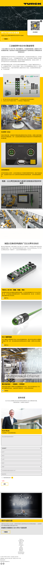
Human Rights (21, 553)
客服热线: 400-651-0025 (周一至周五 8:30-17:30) (10, 558)
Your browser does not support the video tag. (21, 18)
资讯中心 (21, 543)
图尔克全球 (2, 560)
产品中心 (21, 539)
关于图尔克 (21, 545)
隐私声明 (21, 549)
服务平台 (21, 542)
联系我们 (21, 550)
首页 (21, 546)
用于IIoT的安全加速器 (10, 33)
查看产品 (6, 298)
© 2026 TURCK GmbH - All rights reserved (9, 556)
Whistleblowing (21, 552)
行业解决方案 (21, 540)
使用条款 (21, 547)
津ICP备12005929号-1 (5, 561)
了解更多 (6, 39)
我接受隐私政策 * (8, 477)
